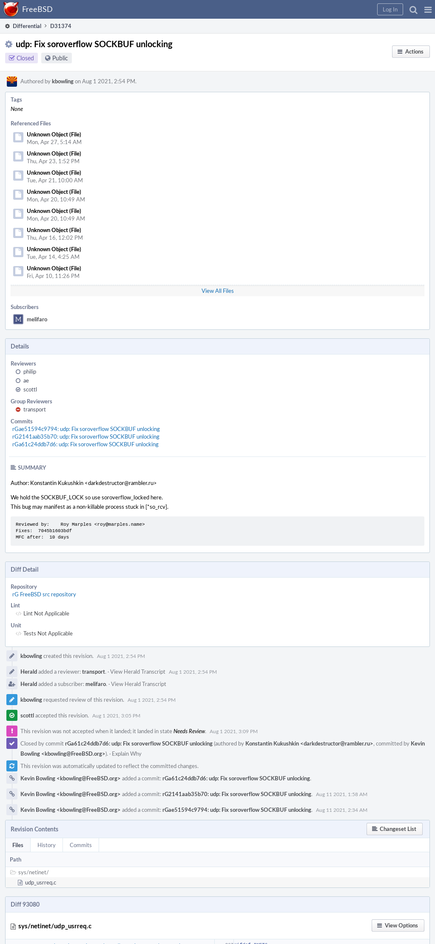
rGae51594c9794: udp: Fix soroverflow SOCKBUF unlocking (86, 429)
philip (29, 371)
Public (60, 58)
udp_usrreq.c (40, 882)
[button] (428, 9)
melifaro (37, 319)
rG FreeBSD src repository (44, 594)
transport (34, 409)
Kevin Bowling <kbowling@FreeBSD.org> (70, 778)
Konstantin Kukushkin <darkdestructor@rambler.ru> (309, 743)
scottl (30, 389)
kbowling (63, 81)
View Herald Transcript (137, 671)
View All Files (218, 291)
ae (26, 380)
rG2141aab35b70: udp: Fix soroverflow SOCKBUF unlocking (85, 436)
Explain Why (127, 753)
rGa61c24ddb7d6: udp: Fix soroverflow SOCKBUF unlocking (85, 444)
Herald (28, 671)
